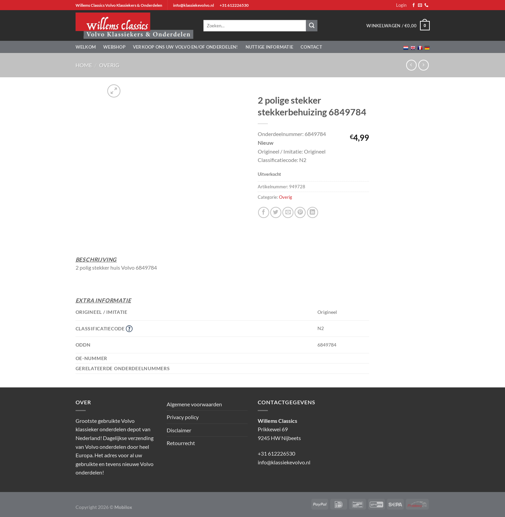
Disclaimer (179, 430)
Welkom (86, 47)
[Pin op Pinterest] (300, 212)
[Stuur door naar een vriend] (287, 212)
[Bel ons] (426, 5)
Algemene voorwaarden (194, 404)
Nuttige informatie (269, 47)
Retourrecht (181, 443)
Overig (109, 65)
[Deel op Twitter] (275, 212)
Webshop (114, 47)
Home (84, 65)
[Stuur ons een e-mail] (420, 5)
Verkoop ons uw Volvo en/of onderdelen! (185, 47)
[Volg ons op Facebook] (414, 5)
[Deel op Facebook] (263, 212)
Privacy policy (183, 417)
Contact (311, 47)
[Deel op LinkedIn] (312, 212)
